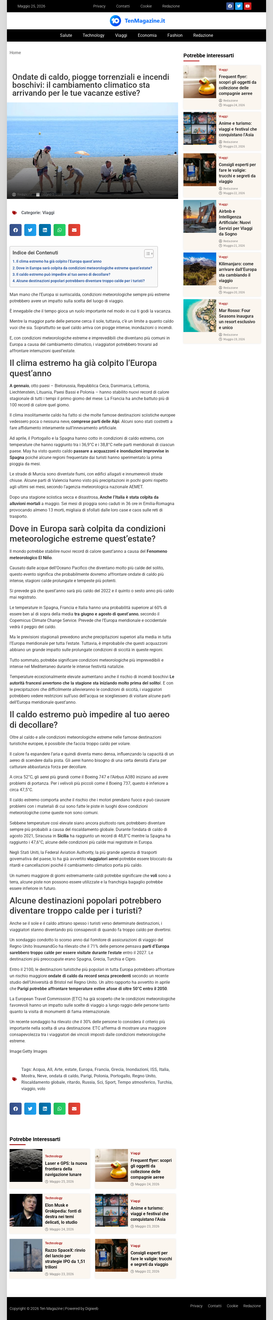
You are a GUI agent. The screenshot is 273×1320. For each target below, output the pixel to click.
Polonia (101, 1075)
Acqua (39, 1069)
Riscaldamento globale (43, 1082)
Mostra (28, 1075)
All (49, 1069)
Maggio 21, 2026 (232, 245)
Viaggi (121, 35)
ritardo (73, 1082)
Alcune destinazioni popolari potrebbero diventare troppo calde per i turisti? (80, 281)
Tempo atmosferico (136, 1082)
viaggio (28, 1088)
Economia (147, 35)
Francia (102, 1069)
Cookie (146, 6)
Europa (86, 1069)
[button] (16, 230)
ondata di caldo (63, 1075)
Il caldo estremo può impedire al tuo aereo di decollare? (63, 274)
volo (41, 1088)
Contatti (123, 6)
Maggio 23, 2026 (145, 1226)
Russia (88, 1082)
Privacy (99, 6)
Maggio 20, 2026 (232, 292)
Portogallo (120, 1075)
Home (15, 52)
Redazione (171, 6)
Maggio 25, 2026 (59, 1181)
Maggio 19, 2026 (232, 339)
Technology (94, 35)
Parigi (86, 1075)
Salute (66, 35)
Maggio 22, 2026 (145, 1271)
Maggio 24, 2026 (145, 1184)
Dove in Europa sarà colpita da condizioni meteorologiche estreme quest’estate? (84, 268)
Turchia (164, 1082)
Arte (58, 1069)
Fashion (175, 35)
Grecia (117, 1069)
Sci (100, 1082)
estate (71, 1069)
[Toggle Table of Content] (146, 253)
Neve (42, 1075)
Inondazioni (137, 1069)
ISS (153, 1069)
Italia (164, 1069)
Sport (110, 1082)
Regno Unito (143, 1075)
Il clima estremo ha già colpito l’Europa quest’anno (59, 261)
